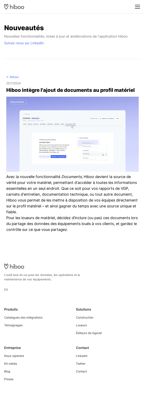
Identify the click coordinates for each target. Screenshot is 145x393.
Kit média (10, 363)
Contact (81, 371)
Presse (8, 379)
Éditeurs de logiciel (89, 333)
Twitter (80, 363)
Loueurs (81, 325)
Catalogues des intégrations (23, 317)
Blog (7, 371)
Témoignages (13, 325)
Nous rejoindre (14, 356)
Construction (84, 317)
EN (6, 289)
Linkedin (81, 356)
